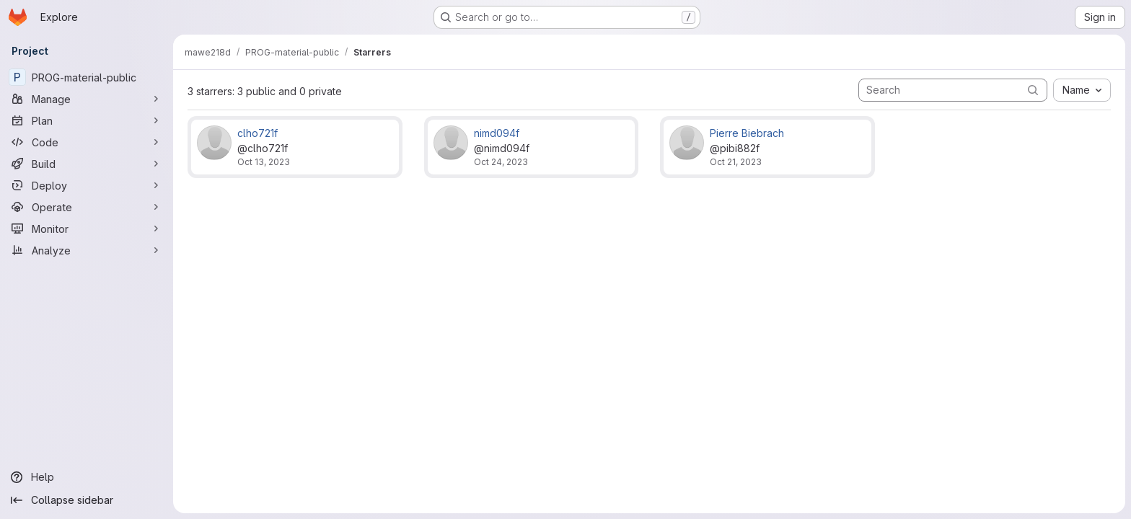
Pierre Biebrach (747, 133)
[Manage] (86, 99)
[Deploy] (86, 185)
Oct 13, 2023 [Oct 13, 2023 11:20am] (263, 161)
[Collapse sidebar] (86, 500)
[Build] (86, 164)
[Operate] (86, 207)
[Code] (86, 142)
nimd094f (496, 133)
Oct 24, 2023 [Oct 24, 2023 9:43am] (501, 161)
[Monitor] (86, 228)
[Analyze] (86, 250)
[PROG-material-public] (86, 77)
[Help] (86, 477)
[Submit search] (1033, 89)
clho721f (257, 133)
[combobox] (1082, 90)
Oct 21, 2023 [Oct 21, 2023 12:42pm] (736, 161)
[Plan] (86, 120)
